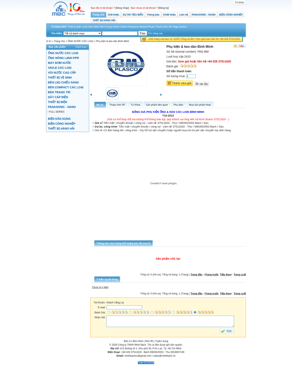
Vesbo (116, 26)
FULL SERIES (56, 111)
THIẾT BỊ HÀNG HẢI (104, 20)
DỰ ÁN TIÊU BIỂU (133, 15)
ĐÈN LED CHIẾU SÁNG (63, 82)
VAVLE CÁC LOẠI (59, 67)
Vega (175, 26)
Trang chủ (98, 15)
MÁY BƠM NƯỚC (59, 62)
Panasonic (133, 26)
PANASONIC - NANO (203, 15)
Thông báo (153, 15)
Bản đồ (149, 340)
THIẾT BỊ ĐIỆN (57, 101)
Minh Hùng (106, 26)
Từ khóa (239, 2)
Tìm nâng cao (155, 33)
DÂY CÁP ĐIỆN (58, 97)
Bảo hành (138, 340)
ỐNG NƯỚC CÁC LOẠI (63, 52)
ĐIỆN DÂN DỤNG (59, 118)
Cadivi (123, 26)
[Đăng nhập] (122, 8)
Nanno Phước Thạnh (150, 26)
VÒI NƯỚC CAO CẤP (62, 72)
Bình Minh (93, 26)
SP (170, 26)
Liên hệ (184, 15)
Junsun (183, 26)
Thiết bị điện (74, 26)
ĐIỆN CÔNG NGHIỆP (231, 15)
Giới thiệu (113, 15)
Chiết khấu (169, 15)
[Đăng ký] (163, 8)
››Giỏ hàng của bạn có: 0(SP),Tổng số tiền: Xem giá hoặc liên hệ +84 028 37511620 (194, 39)
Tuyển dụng (161, 340)
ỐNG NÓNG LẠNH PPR (63, 57)
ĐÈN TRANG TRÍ (59, 92)
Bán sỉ (127, 340)
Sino (165, 26)
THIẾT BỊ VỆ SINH (60, 77)
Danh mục (81, 46)
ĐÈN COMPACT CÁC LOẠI (65, 87)
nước (85, 26)
